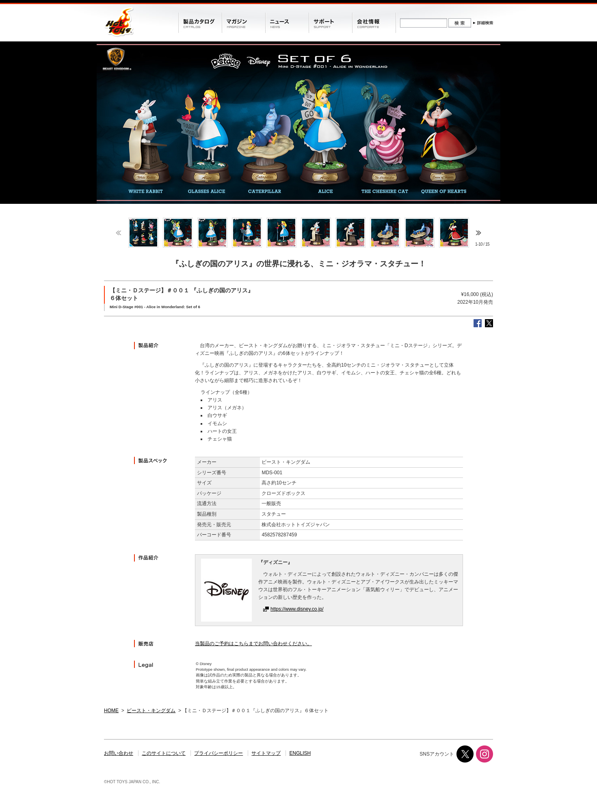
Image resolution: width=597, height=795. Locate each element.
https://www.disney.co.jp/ (297, 609)
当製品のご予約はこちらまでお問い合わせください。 (253, 643)
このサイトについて (164, 753)
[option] (143, 233)
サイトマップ (266, 753)
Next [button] (478, 233)
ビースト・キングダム (151, 710)
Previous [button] (118, 233)
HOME (111, 710)
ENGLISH (300, 753)
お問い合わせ (118, 753)
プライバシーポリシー (218, 753)
